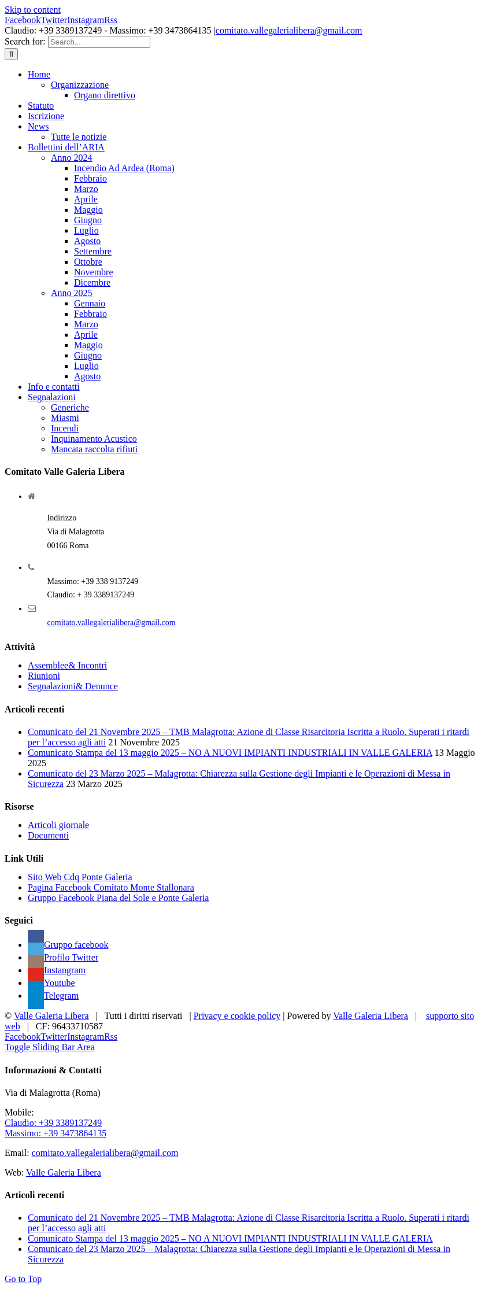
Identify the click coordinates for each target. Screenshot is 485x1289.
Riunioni (44, 676)
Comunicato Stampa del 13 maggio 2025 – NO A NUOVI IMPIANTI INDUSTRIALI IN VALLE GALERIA (230, 753)
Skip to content (33, 9)
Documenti (48, 835)
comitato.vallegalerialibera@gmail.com (289, 30)
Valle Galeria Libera (51, 1016)
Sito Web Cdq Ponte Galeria (80, 877)
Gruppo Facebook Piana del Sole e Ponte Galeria (118, 898)
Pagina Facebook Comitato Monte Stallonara (111, 887)
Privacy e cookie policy (237, 1016)
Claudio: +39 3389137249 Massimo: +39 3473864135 (55, 1128)
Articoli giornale (58, 825)
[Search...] (99, 42)
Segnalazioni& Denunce (73, 686)
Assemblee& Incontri (67, 665)
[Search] (11, 54)
